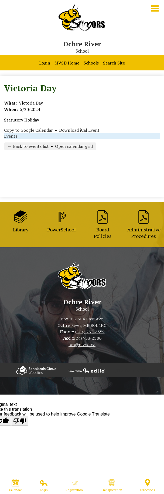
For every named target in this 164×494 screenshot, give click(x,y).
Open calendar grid (74, 146)
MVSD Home (66, 63)
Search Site (114, 63)
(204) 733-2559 (90, 332)
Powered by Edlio (36, 370)
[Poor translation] (19, 421)
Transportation (111, 485)
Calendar (15, 485)
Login (44, 63)
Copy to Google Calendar (28, 130)
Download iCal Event (79, 130)
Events (10, 136)
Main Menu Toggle (155, 8)
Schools (91, 63)
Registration (74, 485)
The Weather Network (137, 370)
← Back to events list (28, 146)
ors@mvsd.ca (82, 345)
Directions (147, 485)
